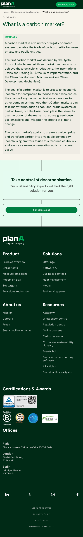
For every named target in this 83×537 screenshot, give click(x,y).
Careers (8, 318)
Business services (54, 273)
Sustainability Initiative (17, 330)
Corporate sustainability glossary (58, 344)
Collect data (10, 267)
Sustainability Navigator (58, 372)
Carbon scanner (53, 336)
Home (6, 12)
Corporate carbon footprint (25, 12)
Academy (49, 312)
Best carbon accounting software (58, 359)
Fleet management (54, 279)
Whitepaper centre (55, 318)
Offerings (49, 262)
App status (41, 520)
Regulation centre (54, 324)
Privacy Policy (41, 514)
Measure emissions (15, 273)
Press (6, 324)
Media (47, 285)
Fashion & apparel (54, 291)
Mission (8, 312)
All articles (49, 366)
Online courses (52, 330)
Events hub (50, 351)
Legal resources (41, 508)
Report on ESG (12, 279)
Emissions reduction (16, 291)
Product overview (14, 262)
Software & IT (51, 267)
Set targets (10, 285)
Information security (41, 527)
